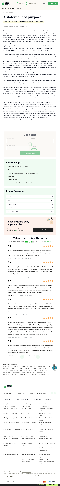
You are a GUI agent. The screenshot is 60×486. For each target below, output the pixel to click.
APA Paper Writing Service (10, 418)
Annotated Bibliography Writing (46, 414)
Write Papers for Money (28, 436)
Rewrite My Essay (44, 404)
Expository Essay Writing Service (28, 440)
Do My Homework (8, 404)
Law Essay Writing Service (28, 422)
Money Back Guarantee (22, 399)
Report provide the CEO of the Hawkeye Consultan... (23, 173)
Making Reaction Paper (45, 438)
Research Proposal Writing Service (46, 430)
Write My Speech (8, 436)
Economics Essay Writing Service (46, 410)
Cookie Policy (37, 399)
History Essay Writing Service (47, 443)
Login (44, 3)
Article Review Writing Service (29, 418)
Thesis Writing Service (45, 434)
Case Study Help (26, 408)
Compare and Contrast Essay (28, 456)
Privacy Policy (48, 399)
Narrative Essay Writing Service (27, 444)
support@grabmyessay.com (36, 393)
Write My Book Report (27, 429)
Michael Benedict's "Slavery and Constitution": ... (21, 183)
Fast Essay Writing (44, 406)
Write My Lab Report (27, 404)
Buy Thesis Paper (44, 457)
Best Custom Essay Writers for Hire (46, 463)
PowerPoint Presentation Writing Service (46, 449)
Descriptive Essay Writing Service (10, 456)
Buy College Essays (44, 454)
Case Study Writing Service (11, 422)
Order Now (52, 484)
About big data (12, 176)
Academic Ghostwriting (10, 408)
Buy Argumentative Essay (10, 413)
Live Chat (21, 3)
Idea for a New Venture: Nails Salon (18, 166)
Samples (14, 8)
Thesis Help (24, 434)
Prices (9, 8)
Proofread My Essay (9, 406)
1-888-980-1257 (32, 3)
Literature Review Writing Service (46, 424)
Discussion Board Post (45, 459)
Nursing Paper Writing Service (11, 429)
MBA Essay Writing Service (28, 406)
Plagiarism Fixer (43, 436)
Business (11, 12)
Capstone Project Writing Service (46, 419)
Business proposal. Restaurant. (16, 170)
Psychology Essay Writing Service (10, 440)
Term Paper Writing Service (11, 434)
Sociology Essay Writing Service (10, 444)
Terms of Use (7, 399)
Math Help (42, 441)
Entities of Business (13, 179)
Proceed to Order (30, 153)
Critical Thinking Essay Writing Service (27, 460)
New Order (53, 3)
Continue (43, 229)
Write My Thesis (25, 413)
